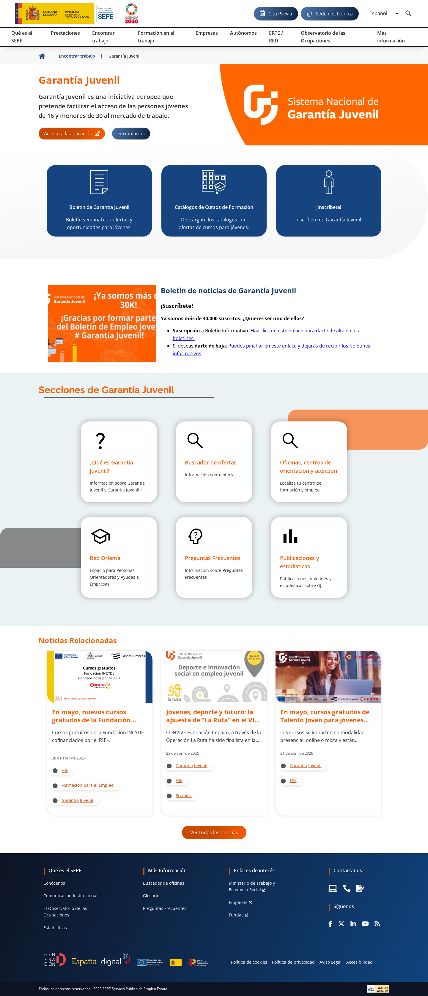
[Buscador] (408, 13)
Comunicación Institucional (70, 895)
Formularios (131, 133)
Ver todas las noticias (214, 832)
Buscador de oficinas (163, 883)
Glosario (151, 895)
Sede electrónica (334, 13)
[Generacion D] (126, 959)
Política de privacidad (293, 962)
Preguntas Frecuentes (164, 908)
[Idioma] (383, 13)
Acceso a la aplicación (68, 133)
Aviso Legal (331, 962)
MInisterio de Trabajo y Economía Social (252, 886)
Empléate (238, 902)
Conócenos (54, 883)
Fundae (236, 915)
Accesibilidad (359, 962)
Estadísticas (55, 927)
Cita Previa (280, 13)
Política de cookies (249, 962)
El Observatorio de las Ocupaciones (65, 911)
